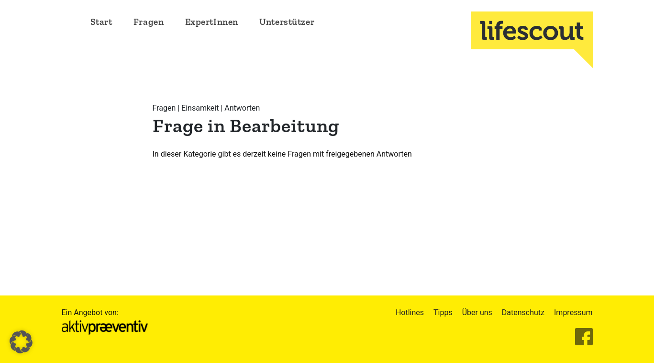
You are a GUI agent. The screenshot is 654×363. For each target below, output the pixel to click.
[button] (21, 342)
